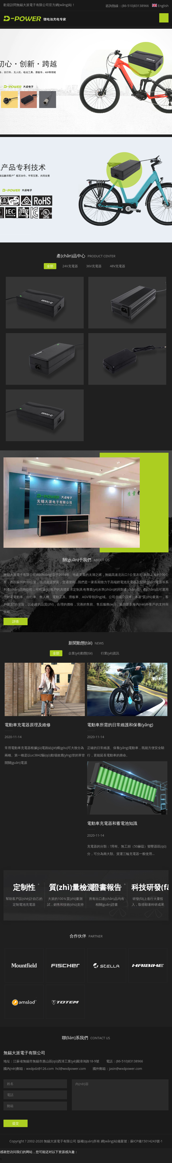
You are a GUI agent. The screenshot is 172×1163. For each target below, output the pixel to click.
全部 (50, 266)
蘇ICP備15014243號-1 (146, 1141)
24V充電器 (70, 266)
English (160, 5)
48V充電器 (117, 266)
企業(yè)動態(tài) (80, 653)
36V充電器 (94, 266)
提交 (15, 1123)
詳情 (15, 621)
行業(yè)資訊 (110, 653)
